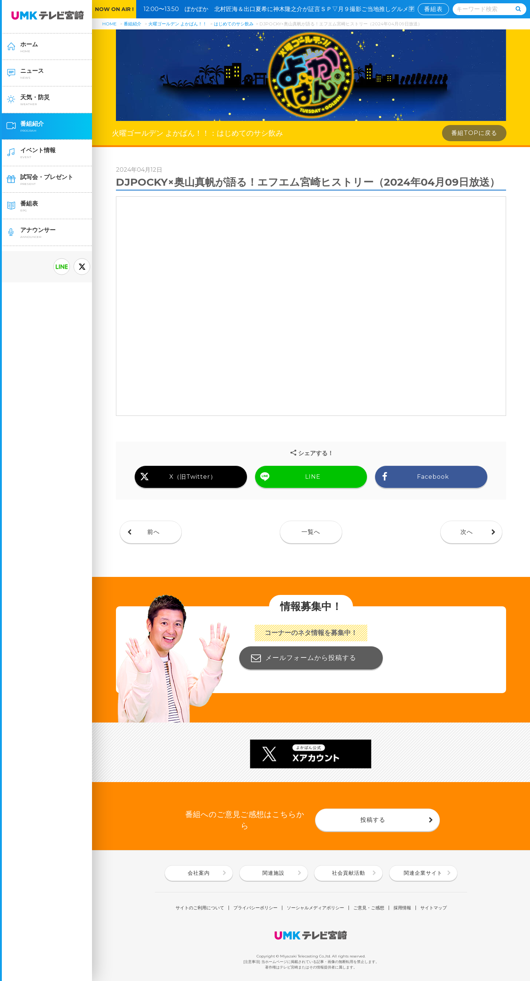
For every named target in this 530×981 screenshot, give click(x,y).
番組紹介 (132, 23)
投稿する (372, 819)
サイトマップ (433, 908)
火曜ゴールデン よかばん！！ (177, 23)
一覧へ (310, 531)
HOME (109, 23)
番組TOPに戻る (474, 132)
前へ (153, 531)
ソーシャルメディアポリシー (315, 908)
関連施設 (273, 873)
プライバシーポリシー (255, 908)
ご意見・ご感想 (368, 908)
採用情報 (402, 908)
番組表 (433, 9)
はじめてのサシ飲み (234, 23)
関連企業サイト (423, 873)
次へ (466, 531)
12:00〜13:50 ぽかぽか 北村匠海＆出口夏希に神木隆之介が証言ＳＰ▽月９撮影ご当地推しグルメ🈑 (282, 9)
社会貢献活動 (348, 873)
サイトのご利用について (200, 908)
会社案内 (199, 873)
